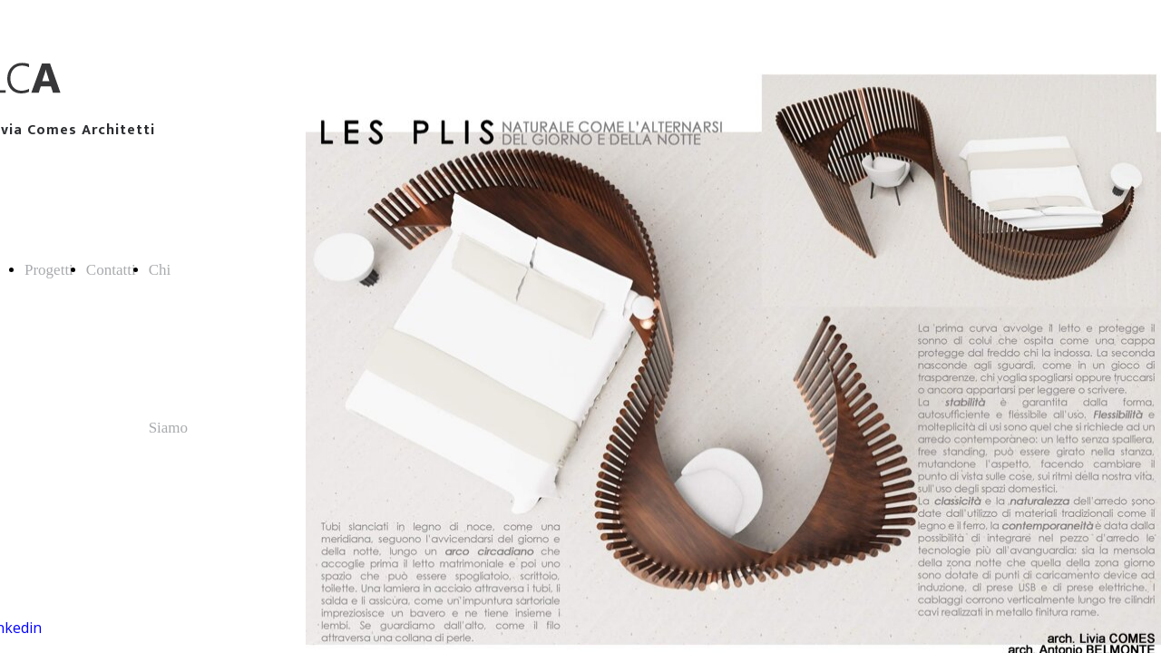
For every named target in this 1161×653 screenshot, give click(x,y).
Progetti (48, 269)
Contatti (111, 269)
